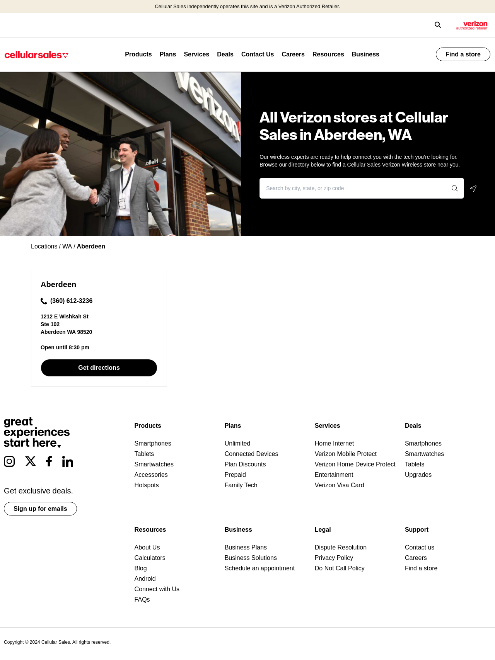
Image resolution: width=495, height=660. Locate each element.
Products (138, 54)
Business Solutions (251, 558)
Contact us (419, 547)
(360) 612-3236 (66, 301)
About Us (147, 547)
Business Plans (246, 547)
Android (145, 578)
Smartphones (153, 443)
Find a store (463, 54)
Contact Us (257, 54)
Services (196, 54)
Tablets (144, 454)
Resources (328, 54)
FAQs (142, 599)
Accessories (151, 474)
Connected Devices (251, 454)
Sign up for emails (40, 508)
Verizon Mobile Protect (346, 454)
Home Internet (334, 443)
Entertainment (334, 474)
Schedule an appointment (260, 568)
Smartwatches (154, 464)
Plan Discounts (245, 464)
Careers (293, 54)
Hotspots (147, 485)
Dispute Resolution (341, 547)
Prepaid (235, 474)
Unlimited (238, 443)
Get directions (99, 367)
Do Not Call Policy (340, 568)
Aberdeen (58, 284)
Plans (168, 54)
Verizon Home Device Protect (355, 464)
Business (365, 54)
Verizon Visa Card (339, 485)
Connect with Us (157, 589)
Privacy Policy (334, 558)
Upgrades (418, 474)
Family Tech (241, 485)
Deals (225, 54)
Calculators (150, 558)
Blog (141, 568)
